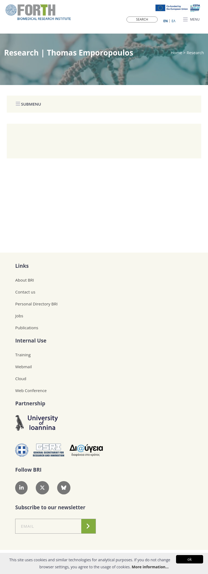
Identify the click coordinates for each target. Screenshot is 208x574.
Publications (26, 327)
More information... (150, 566)
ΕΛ (174, 21)
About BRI (24, 280)
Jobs (19, 315)
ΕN (165, 21)
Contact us (25, 292)
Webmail (23, 366)
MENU (191, 19)
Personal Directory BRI (36, 303)
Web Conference (31, 390)
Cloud (20, 378)
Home (177, 52)
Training (23, 354)
